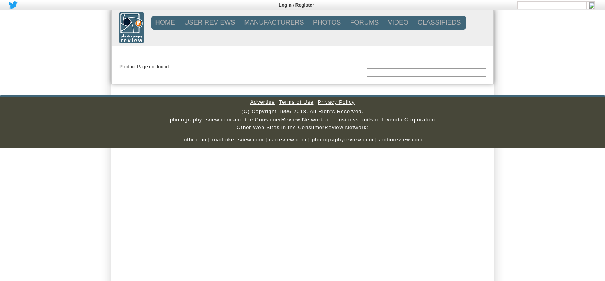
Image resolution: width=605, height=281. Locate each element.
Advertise (262, 102)
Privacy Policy (336, 102)
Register (304, 5)
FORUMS (364, 22)
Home (165, 22)
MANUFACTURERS (274, 22)
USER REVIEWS (209, 22)
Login (285, 5)
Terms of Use (296, 102)
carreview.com (287, 139)
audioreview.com (401, 139)
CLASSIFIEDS (439, 22)
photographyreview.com (343, 139)
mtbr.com (194, 139)
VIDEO (398, 22)
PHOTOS (327, 22)
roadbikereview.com (238, 139)
